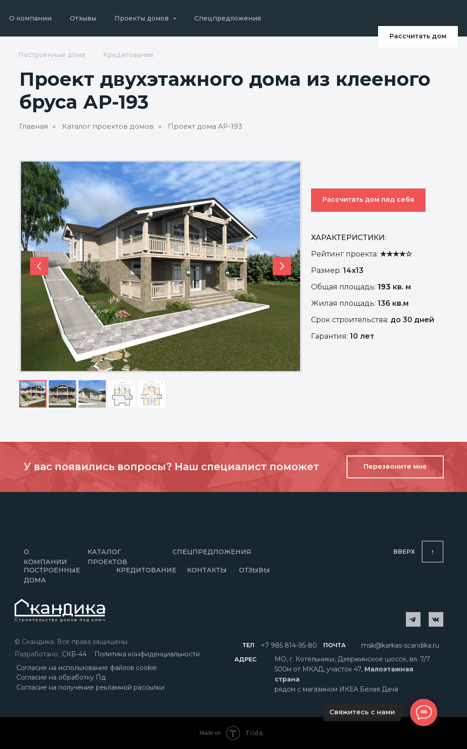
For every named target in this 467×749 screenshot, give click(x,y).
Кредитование (128, 55)
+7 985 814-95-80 (289, 645)
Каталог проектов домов (108, 126)
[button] (395, 467)
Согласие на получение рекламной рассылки (90, 687)
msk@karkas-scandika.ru (400, 645)
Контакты (207, 570)
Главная (33, 126)
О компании (30, 18)
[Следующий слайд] (282, 266)
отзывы (254, 570)
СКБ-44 (74, 654)
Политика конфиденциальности (147, 654)
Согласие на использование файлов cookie (86, 668)
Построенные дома (51, 55)
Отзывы (83, 18)
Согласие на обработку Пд (61, 677)
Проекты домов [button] (142, 18)
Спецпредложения (227, 18)
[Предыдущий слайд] (39, 266)
